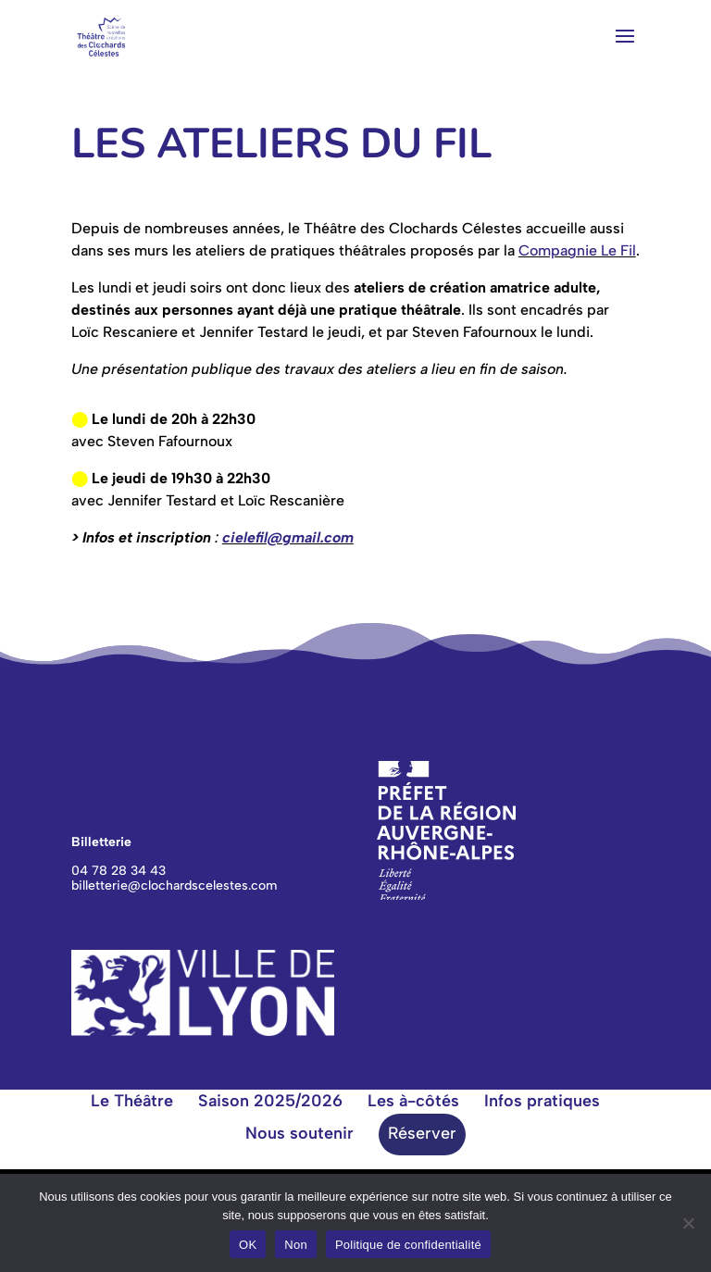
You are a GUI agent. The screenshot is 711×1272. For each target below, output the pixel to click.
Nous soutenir (299, 1134)
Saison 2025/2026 (270, 1101)
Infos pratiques (542, 1101)
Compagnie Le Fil (577, 250)
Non (295, 1245)
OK (247, 1245)
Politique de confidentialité (408, 1245)
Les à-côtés (413, 1101)
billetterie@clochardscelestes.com (174, 885)
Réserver (422, 1134)
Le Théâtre (132, 1101)
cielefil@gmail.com (288, 537)
